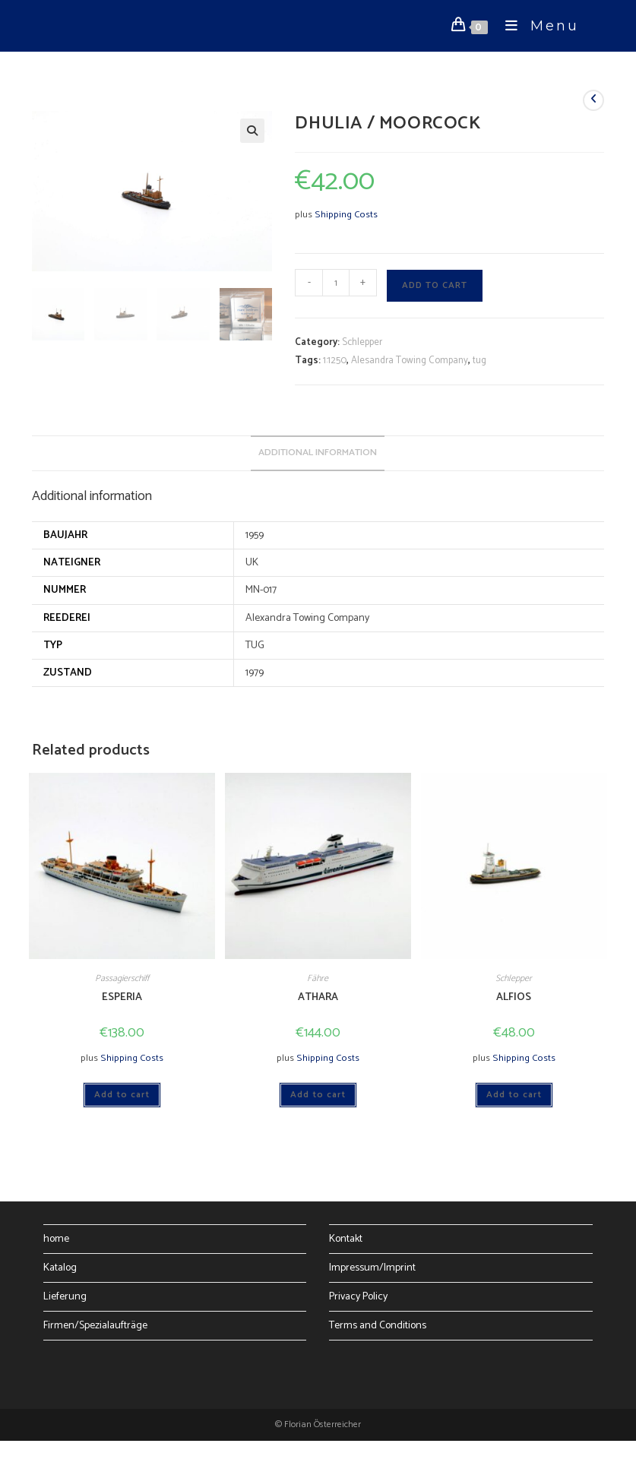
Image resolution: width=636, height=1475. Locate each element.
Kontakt (345, 1239)
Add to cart (434, 285)
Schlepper (362, 342)
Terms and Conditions (377, 1325)
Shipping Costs (346, 215)
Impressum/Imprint (372, 1268)
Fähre (317, 978)
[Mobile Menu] (536, 25)
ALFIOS (513, 997)
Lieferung (65, 1297)
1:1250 (334, 361)
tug (479, 361)
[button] (252, 131)
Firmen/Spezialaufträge (95, 1325)
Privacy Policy (358, 1297)
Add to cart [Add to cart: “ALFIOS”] (514, 1094)
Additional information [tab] (317, 453)
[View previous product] (593, 100)
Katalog (60, 1268)
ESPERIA (122, 997)
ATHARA (318, 997)
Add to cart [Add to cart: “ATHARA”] (318, 1094)
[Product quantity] (336, 282)
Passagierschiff (122, 978)
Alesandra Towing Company (409, 361)
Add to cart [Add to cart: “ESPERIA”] (122, 1094)
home (56, 1239)
